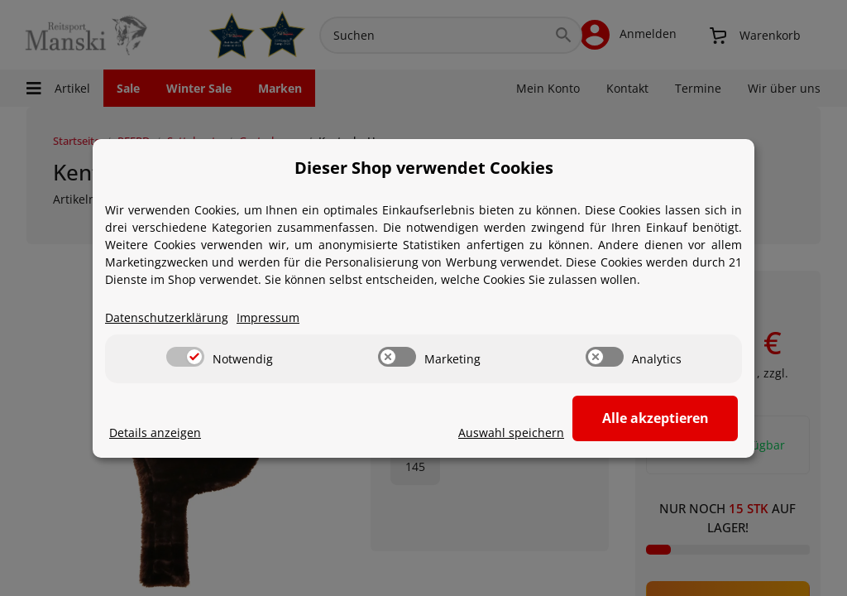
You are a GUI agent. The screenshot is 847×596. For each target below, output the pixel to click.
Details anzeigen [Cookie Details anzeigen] (155, 432)
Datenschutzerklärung (166, 317)
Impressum (268, 317)
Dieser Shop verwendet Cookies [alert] (423, 167)
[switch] (185, 357)
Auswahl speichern (511, 432)
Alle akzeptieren (655, 418)
